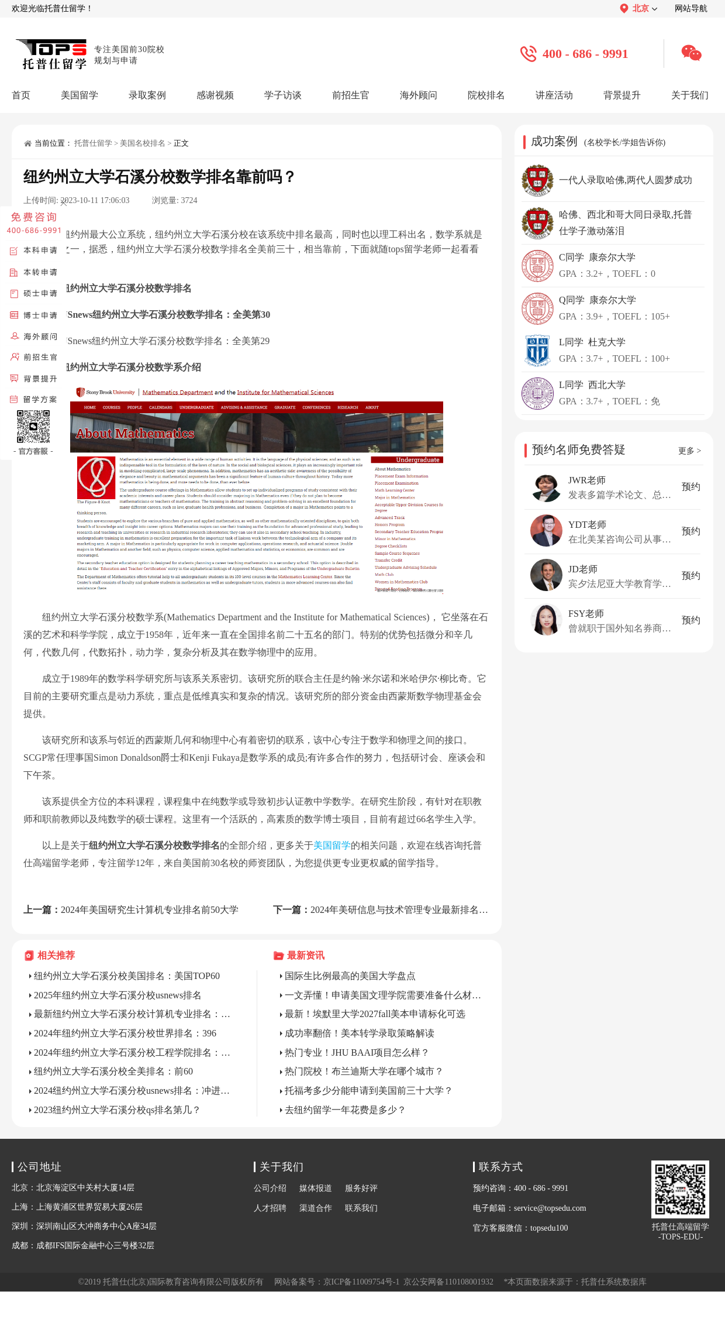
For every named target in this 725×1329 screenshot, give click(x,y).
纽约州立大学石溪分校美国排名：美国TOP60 (127, 976)
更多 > (689, 451)
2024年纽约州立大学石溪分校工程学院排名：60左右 (134, 1052)
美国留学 (332, 845)
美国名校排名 (142, 143)
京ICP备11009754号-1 (361, 1282)
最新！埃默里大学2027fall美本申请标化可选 (375, 1014)
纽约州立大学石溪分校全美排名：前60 (113, 1071)
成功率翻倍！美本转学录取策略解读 (359, 1033)
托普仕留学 (93, 143)
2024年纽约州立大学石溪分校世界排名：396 (125, 1033)
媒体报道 (315, 1188)
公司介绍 (270, 1188)
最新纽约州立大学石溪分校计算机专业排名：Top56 (134, 1014)
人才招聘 (270, 1208)
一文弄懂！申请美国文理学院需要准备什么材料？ (385, 995)
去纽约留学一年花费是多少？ (345, 1110)
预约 (691, 487)
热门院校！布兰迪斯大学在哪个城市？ (364, 1071)
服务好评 (361, 1188)
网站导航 (691, 8)
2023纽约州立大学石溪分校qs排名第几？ (117, 1110)
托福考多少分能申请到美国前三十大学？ (369, 1091)
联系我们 (361, 1208)
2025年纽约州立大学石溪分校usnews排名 (118, 995)
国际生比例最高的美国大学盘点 (350, 976)
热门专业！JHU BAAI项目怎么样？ (357, 1052)
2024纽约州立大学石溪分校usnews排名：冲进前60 (134, 1091)
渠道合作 (315, 1208)
